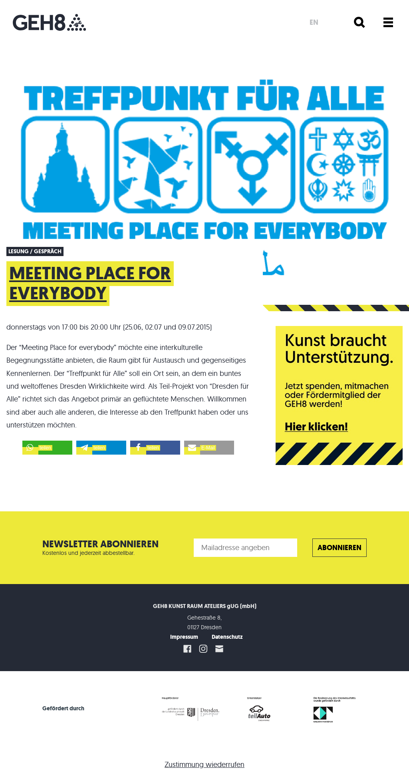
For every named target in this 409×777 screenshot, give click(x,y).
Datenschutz (227, 637)
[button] (47, 448)
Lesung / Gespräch (35, 251)
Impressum (184, 637)
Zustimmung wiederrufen (204, 764)
